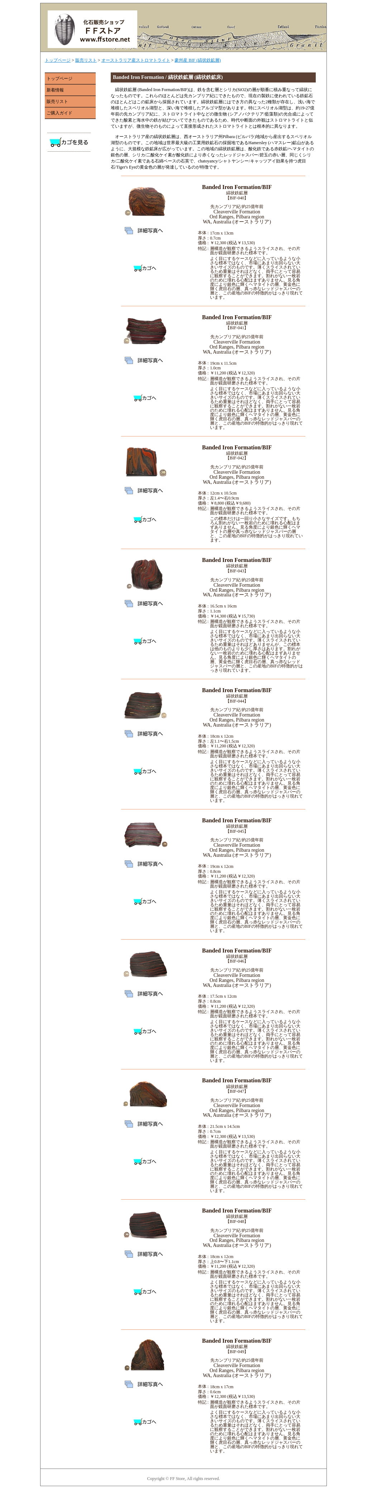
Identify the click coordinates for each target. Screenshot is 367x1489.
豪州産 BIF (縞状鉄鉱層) (198, 60)
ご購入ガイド (59, 112)
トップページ (58, 60)
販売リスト (86, 60)
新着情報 (55, 90)
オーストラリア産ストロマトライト (135, 60)
